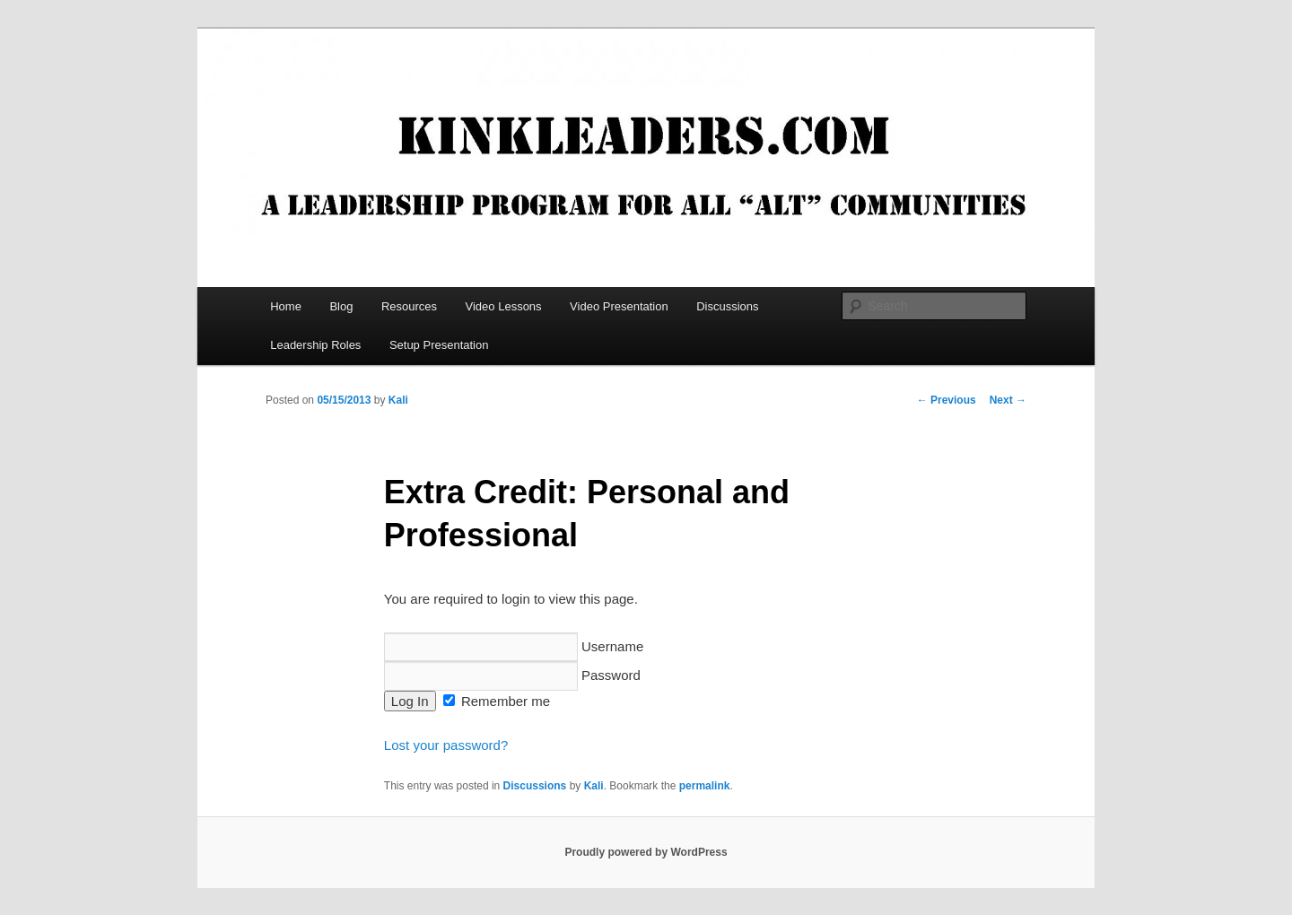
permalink (704, 786)
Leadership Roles (315, 345)
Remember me (496, 701)
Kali (398, 400)
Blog (341, 306)
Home (285, 306)
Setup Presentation (439, 345)
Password (512, 675)
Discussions (727, 306)
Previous (946, 400)
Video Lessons (504, 306)
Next (1008, 400)
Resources (409, 306)
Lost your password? (446, 745)
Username (513, 646)
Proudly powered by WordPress (645, 852)
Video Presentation (619, 306)
